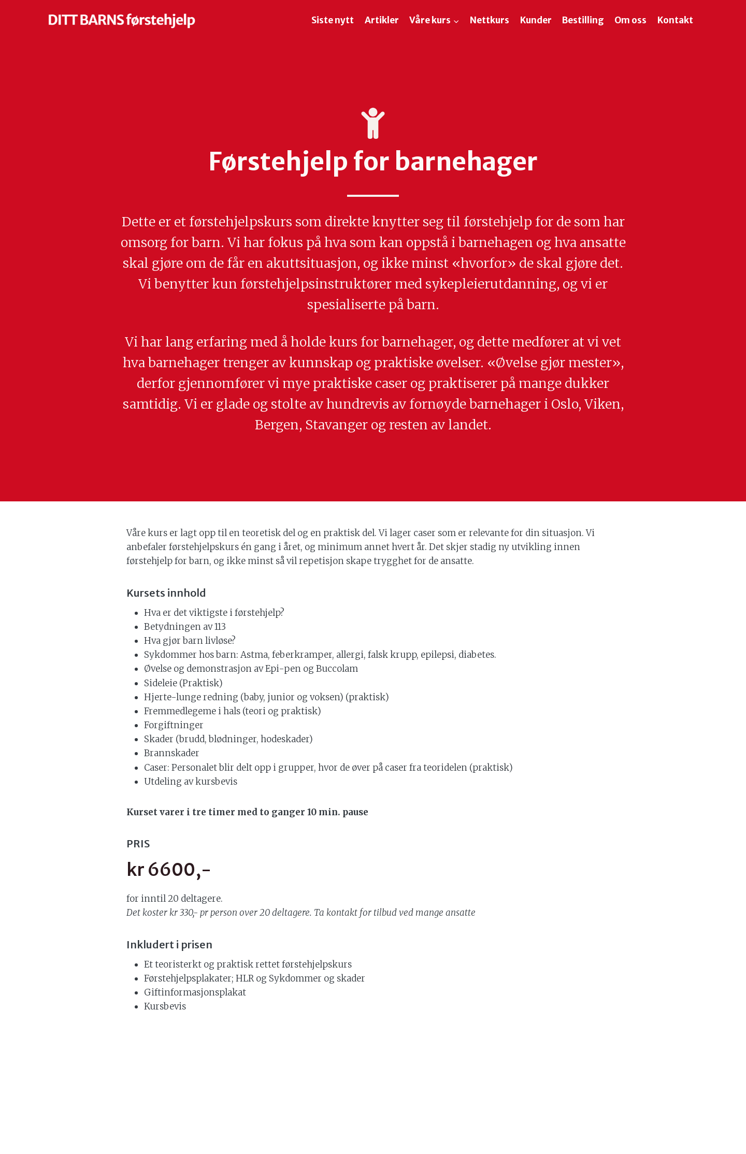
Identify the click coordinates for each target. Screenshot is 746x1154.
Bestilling (583, 20)
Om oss (630, 20)
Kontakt (675, 20)
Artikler (382, 20)
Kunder (536, 20)
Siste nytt (332, 20)
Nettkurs (489, 20)
